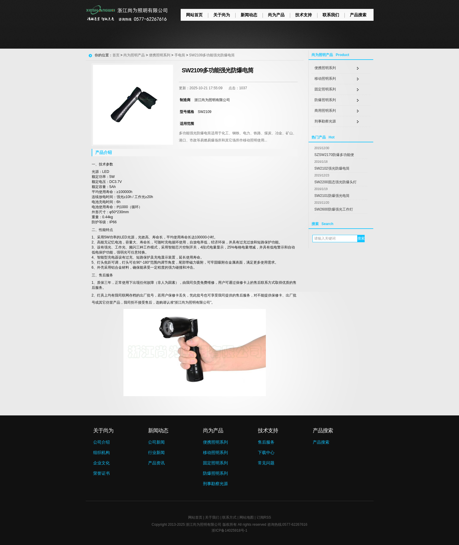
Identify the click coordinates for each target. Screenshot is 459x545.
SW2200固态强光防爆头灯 (336, 182)
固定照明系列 (325, 89)
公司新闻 (156, 442)
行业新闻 (156, 452)
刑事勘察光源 (325, 121)
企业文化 (101, 462)
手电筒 (179, 55)
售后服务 (266, 442)
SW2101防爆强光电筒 (332, 196)
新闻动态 (249, 14)
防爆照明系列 (325, 100)
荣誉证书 (101, 473)
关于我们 (212, 517)
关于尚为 (221, 14)
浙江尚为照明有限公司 (203, 524)
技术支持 (303, 14)
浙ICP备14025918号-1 (229, 530)
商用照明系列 (325, 111)
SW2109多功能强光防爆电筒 (212, 55)
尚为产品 (276, 14)
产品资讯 (156, 462)
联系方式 (229, 517)
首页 (116, 55)
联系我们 (331, 14)
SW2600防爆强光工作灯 (334, 209)
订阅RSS (264, 517)
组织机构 (101, 452)
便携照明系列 (325, 68)
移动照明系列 (325, 79)
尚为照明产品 (134, 55)
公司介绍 (101, 442)
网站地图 (246, 517)
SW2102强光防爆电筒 (332, 168)
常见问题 (266, 462)
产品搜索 (358, 14)
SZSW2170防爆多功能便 (334, 155)
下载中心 (266, 452)
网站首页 (194, 14)
